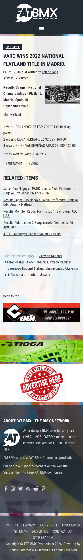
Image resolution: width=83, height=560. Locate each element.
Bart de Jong (50, 72)
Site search (43, 538)
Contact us (62, 531)
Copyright (49, 525)
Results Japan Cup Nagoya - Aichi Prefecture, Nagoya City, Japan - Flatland (40, 202)
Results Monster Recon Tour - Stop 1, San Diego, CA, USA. (40, 213)
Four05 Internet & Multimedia (30, 550)
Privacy (29, 525)
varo (34, 164)
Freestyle (13, 47)
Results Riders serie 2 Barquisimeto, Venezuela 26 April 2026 (38, 225)
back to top (11, 296)
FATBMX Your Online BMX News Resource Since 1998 (41, 11)
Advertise (40, 531)
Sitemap (21, 531)
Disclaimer (71, 525)
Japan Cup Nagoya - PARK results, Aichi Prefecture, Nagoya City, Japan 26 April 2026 (39, 191)
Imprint (12, 525)
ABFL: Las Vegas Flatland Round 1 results (32, 234)
